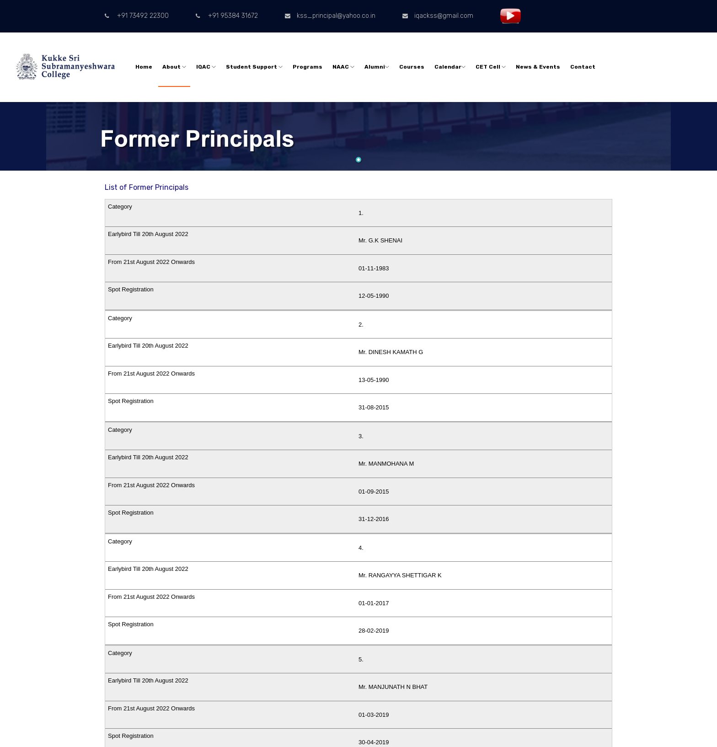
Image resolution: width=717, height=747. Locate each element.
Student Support (254, 67)
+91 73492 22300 (137, 16)
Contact (582, 67)
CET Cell (491, 67)
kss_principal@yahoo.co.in (330, 16)
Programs (307, 67)
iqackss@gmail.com (437, 16)
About (174, 67)
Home (143, 67)
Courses (411, 67)
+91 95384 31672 (227, 16)
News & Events (538, 67)
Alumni (376, 67)
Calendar (450, 67)
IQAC (206, 67)
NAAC (343, 67)
